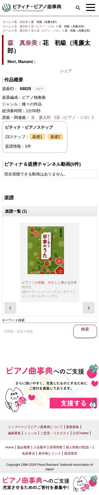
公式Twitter (81, 433)
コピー (39, 88)
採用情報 (56, 447)
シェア (66, 71)
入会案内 (39, 447)
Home (9, 447)
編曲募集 (14, 433)
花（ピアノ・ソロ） (43, 26)
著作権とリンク (49, 453)
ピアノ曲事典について (47, 427)
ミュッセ (30, 433)
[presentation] (10, 308)
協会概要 (23, 447)
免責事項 (28, 453)
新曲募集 (72, 427)
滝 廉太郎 (21, 26)
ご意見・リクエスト (54, 433)
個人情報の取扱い (79, 447)
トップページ (17, 427)
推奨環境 (70, 453)
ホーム (7, 21)
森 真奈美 (21, 21)
